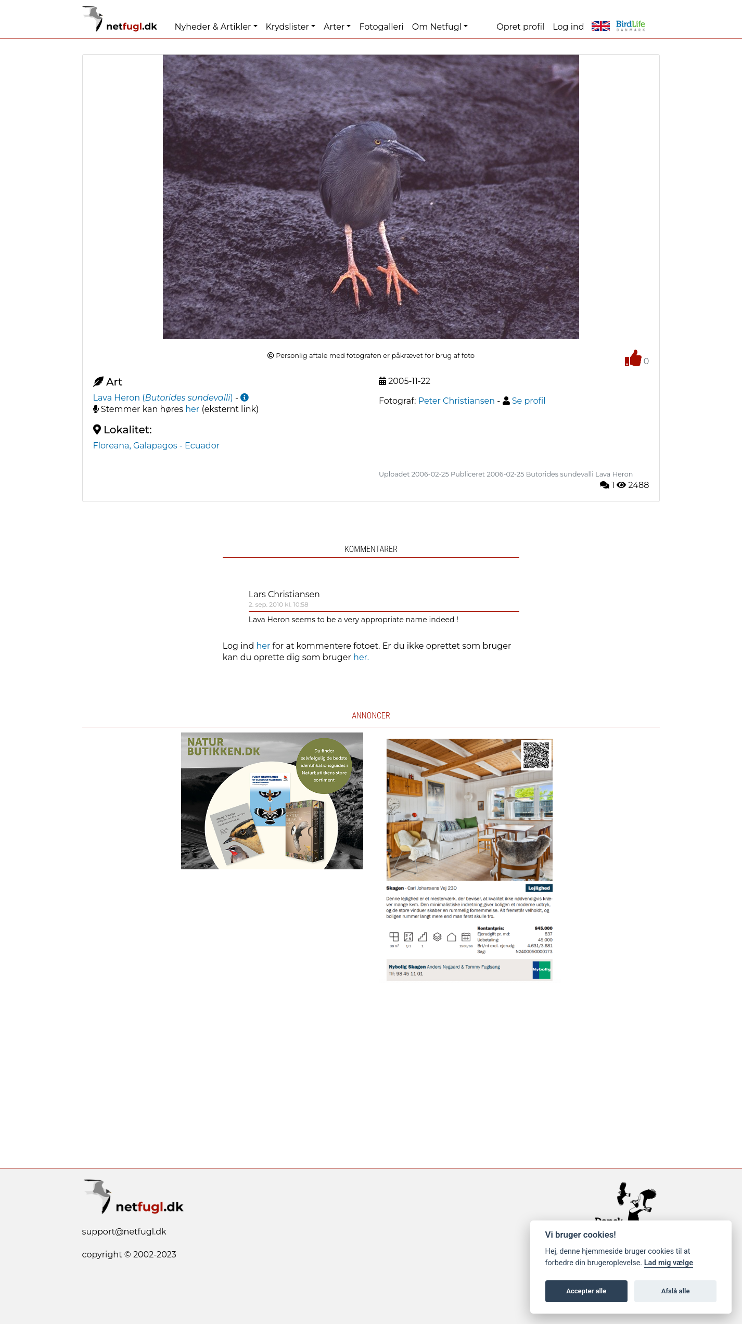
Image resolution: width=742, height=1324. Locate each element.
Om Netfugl (437, 27)
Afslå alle (675, 1291)
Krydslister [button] (287, 27)
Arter (334, 27)
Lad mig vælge (668, 1262)
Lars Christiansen (284, 594)
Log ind (568, 27)
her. (361, 657)
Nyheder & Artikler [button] (212, 27)
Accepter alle (586, 1291)
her (192, 409)
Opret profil (520, 27)
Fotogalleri (381, 27)
